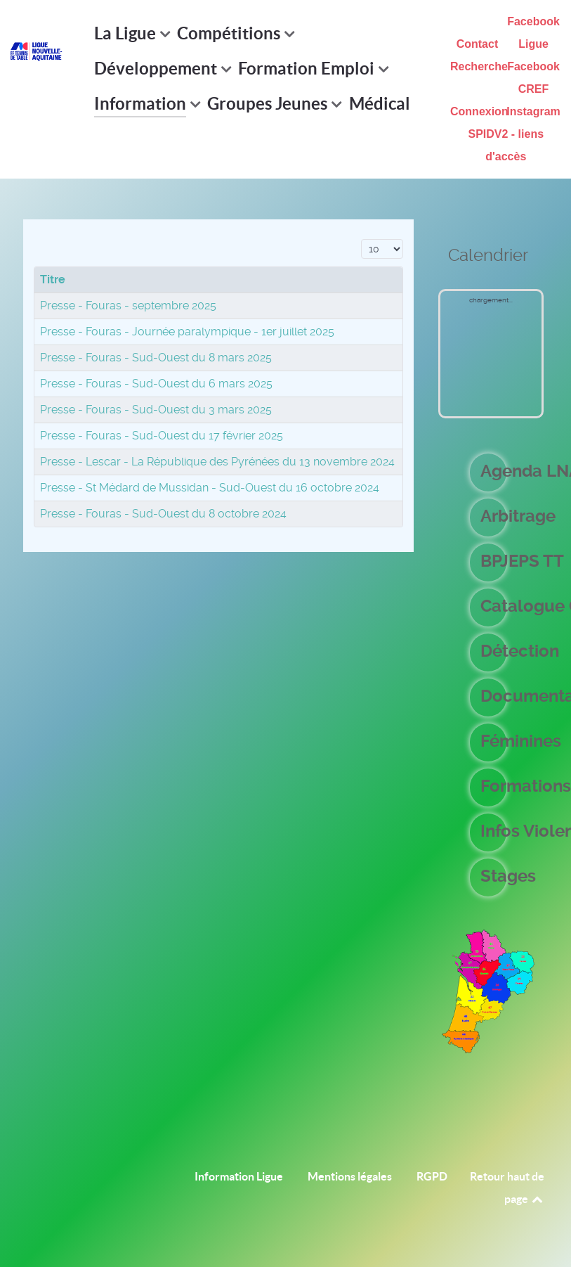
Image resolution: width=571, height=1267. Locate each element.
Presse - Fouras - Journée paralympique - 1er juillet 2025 (187, 331)
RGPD (431, 1176)
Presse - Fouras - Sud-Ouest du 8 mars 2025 (156, 357)
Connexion (479, 111)
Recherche (479, 66)
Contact (478, 44)
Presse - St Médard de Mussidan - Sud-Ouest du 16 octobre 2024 (209, 487)
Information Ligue (239, 1176)
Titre (52, 279)
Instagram (533, 111)
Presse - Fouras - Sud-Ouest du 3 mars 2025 (156, 409)
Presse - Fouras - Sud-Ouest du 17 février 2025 (161, 435)
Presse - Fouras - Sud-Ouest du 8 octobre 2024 (163, 513)
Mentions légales (350, 1176)
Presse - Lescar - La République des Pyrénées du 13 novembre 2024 (217, 461)
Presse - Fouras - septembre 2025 (128, 305)
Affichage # (361, 237)
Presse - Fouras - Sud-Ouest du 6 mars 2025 (156, 383)
